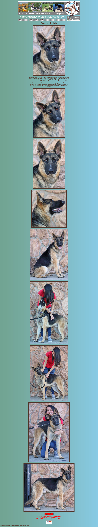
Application (49, 514)
